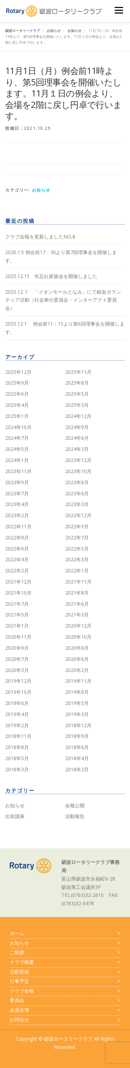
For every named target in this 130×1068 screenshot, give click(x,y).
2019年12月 (18, 681)
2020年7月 (17, 659)
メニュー (119, 10)
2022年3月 (77, 559)
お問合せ (65, 1020)
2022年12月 (78, 515)
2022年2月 (17, 570)
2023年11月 (18, 471)
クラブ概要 (65, 962)
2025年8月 (77, 382)
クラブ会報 (65, 991)
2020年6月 (77, 659)
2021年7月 (17, 603)
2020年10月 (78, 636)
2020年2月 (77, 670)
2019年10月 (18, 692)
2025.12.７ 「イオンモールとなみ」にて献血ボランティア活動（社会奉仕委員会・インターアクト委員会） (63, 300)
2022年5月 (77, 548)
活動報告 (75, 816)
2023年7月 (17, 493)
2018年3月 (17, 769)
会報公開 (75, 805)
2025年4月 (17, 405)
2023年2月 (17, 515)
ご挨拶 (65, 952)
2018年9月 (77, 736)
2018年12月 (78, 725)
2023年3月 (77, 504)
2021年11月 (78, 581)
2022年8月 (17, 537)
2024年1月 (17, 460)
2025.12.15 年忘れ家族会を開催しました (51, 276)
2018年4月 (77, 758)
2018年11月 (18, 736)
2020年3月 (17, 670)
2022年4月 (17, 559)
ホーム (65, 933)
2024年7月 (17, 438)
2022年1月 (77, 570)
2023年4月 (17, 504)
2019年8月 (77, 692)
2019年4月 (17, 714)
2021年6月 (77, 603)
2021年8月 (77, 592)
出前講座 (15, 816)
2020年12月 (78, 625)
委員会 (65, 1000)
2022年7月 (77, 537)
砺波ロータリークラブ (68, 1038)
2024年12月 (78, 416)
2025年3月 (77, 405)
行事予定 (65, 981)
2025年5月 (77, 393)
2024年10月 (18, 427)
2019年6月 (17, 703)
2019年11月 (78, 681)
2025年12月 (18, 372)
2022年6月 (17, 548)
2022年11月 (18, 526)
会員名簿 (65, 1010)
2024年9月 (77, 427)
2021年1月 (17, 625)
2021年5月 (17, 614)
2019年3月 (77, 714)
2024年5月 (17, 449)
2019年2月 (17, 725)
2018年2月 (77, 769)
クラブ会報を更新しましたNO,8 (40, 236)
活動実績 (65, 972)
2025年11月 (78, 372)
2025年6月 (17, 393)
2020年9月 (17, 648)
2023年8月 (77, 482)
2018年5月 (17, 758)
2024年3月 (77, 449)
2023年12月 (78, 460)
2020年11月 (18, 636)
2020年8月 (77, 648)
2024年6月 (77, 438)
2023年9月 (17, 482)
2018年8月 (17, 747)
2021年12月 (18, 581)
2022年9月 (77, 526)
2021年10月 (18, 592)
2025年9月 (17, 382)
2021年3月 (77, 614)
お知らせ (41, 190)
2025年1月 (17, 416)
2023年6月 (77, 493)
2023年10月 (78, 471)
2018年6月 (77, 747)
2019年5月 (77, 703)
